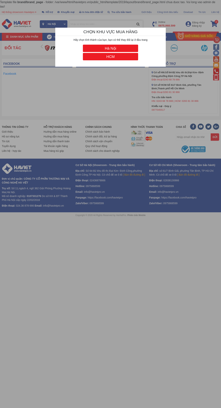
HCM (110, 57)
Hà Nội (110, 48)
